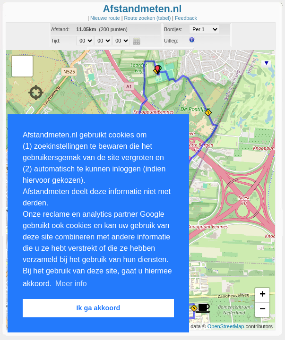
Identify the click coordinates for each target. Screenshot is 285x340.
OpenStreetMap (225, 326)
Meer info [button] (71, 284)
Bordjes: (173, 29)
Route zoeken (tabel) (148, 18)
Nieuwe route (105, 18)
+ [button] (262, 295)
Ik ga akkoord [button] (99, 308)
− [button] (262, 310)
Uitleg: (171, 40)
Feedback (186, 18)
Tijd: (55, 40)
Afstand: (60, 29)
